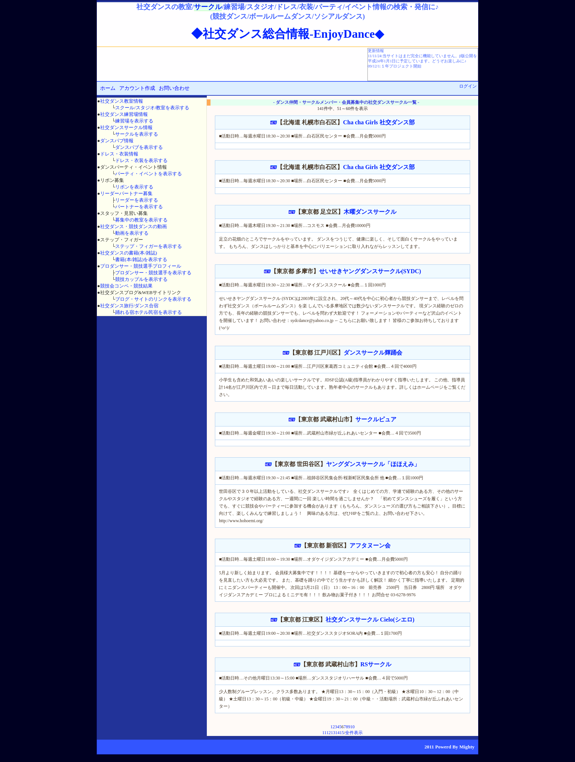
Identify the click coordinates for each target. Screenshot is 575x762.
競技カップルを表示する (141, 279)
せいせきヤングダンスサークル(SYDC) (370, 271)
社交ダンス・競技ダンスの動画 (133, 226)
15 (342, 732)
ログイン (468, 86)
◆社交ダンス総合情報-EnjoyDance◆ (287, 33)
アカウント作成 (137, 88)
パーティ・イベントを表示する (148, 173)
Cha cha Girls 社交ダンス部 (378, 122)
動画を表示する (132, 233)
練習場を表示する (134, 121)
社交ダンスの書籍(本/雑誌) (128, 253)
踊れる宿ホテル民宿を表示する (148, 312)
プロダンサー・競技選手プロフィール (140, 266)
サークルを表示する (136, 134)
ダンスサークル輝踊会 (373, 352)
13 (333, 732)
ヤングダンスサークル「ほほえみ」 (373, 464)
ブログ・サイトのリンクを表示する (153, 299)
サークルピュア (375, 419)
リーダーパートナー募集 (126, 193)
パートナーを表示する (139, 206)
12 (328, 732)
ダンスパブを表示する (139, 147)
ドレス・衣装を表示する (141, 160)
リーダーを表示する (136, 200)
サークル (208, 7)
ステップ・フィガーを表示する (148, 246)
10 (352, 726)
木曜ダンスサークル (370, 212)
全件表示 (354, 732)
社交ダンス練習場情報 (124, 114)
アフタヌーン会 (370, 545)
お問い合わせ (174, 88)
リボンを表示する (134, 187)
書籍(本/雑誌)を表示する (141, 259)
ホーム (108, 88)
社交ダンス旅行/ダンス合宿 (129, 305)
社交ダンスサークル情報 (126, 127)
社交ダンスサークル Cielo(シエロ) (370, 619)
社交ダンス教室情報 (121, 101)
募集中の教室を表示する (141, 220)
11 (324, 732)
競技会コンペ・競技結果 (126, 286)
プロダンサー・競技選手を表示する (153, 272)
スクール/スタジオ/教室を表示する (152, 107)
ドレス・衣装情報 (119, 154)
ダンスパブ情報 (116, 140)
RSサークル (375, 664)
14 (337, 732)
